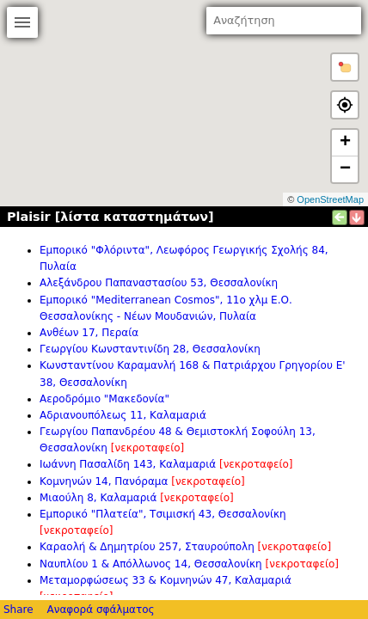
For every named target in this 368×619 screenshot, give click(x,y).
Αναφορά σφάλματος (100, 610)
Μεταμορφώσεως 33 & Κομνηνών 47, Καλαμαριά (165, 580)
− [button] (345, 169)
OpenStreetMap (330, 199)
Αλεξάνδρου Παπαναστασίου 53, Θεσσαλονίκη (159, 283)
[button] (345, 67)
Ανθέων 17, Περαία (89, 333)
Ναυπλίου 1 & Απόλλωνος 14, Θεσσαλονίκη (151, 564)
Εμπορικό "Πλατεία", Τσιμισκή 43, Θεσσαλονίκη (163, 514)
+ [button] (345, 143)
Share (18, 610)
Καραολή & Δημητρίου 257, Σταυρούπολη (147, 547)
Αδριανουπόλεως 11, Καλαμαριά (123, 415)
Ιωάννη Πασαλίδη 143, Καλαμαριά (128, 464)
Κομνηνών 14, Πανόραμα (104, 481)
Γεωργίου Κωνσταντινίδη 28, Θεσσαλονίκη (150, 349)
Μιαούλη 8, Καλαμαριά (98, 498)
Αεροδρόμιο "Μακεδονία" (104, 399)
